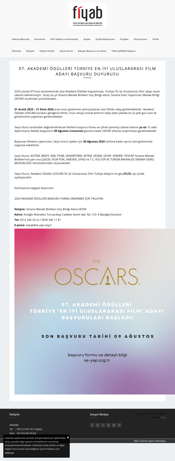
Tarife (155, 39)
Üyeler (87, 39)
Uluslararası (140, 39)
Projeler (124, 39)
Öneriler (16, 50)
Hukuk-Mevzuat (20, 39)
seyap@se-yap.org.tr (39, 225)
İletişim (30, 50)
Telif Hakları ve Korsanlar (64, 39)
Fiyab (163, 417)
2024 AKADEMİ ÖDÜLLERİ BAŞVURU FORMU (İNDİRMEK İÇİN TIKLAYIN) (58, 198)
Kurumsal (39, 39)
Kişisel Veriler (47, 50)
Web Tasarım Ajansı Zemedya (150, 440)
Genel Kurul (66, 50)
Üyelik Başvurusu (105, 39)
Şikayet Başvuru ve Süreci (92, 50)
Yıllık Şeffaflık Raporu (124, 50)
